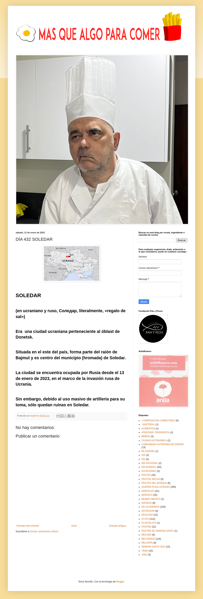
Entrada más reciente (28, 525)
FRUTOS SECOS (151, 479)
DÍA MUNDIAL (149, 467)
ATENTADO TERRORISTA (155, 432)
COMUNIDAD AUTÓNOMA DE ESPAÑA (163, 444)
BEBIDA (146, 436)
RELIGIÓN (147, 542)
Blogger (120, 581)
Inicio (74, 525)
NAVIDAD (147, 503)
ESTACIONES (149, 471)
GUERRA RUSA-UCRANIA (156, 487)
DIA (143, 455)
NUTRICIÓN (148, 511)
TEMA (145, 550)
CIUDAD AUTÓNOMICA (154, 440)
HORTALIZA (148, 491)
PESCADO (147, 514)
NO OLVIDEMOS (150, 506)
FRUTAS (146, 475)
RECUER (146, 534)
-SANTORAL (148, 424)
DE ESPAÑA (148, 451)
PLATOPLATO (149, 522)
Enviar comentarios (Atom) (44, 531)
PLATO (145, 519)
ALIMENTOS (148, 428)
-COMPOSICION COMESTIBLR (158, 420)
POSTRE (146, 526)
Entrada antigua (117, 525)
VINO (144, 554)
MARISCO (147, 495)
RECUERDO (148, 538)
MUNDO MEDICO (151, 499)
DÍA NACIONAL (150, 463)
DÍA (143, 459)
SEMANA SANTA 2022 (153, 546)
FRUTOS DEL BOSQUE (154, 483)
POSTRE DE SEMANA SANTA (158, 530)
